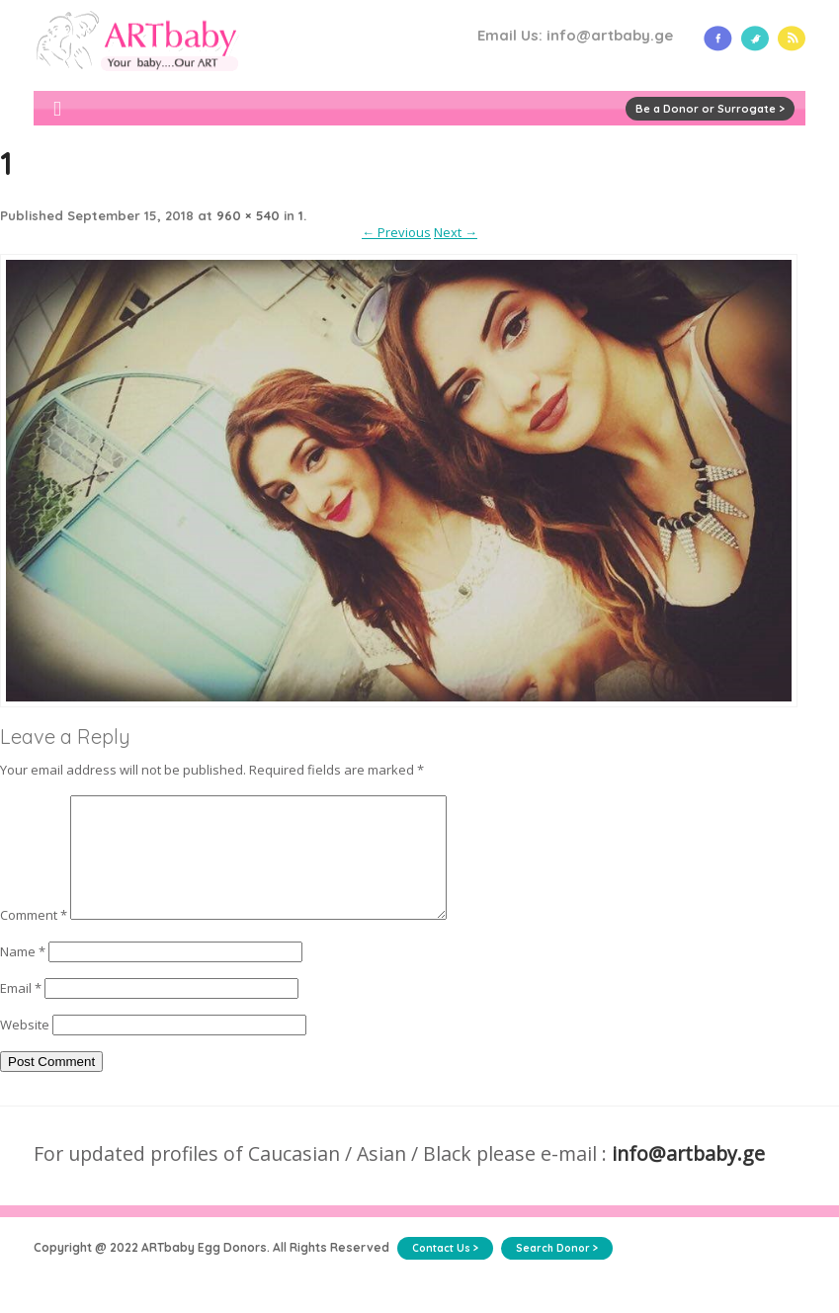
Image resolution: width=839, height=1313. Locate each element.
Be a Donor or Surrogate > (710, 109)
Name (22, 975)
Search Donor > (557, 1272)
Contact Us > (445, 1272)
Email (21, 1012)
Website (24, 1048)
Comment (33, 938)
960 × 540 (248, 215)
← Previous (396, 232)
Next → (455, 232)
